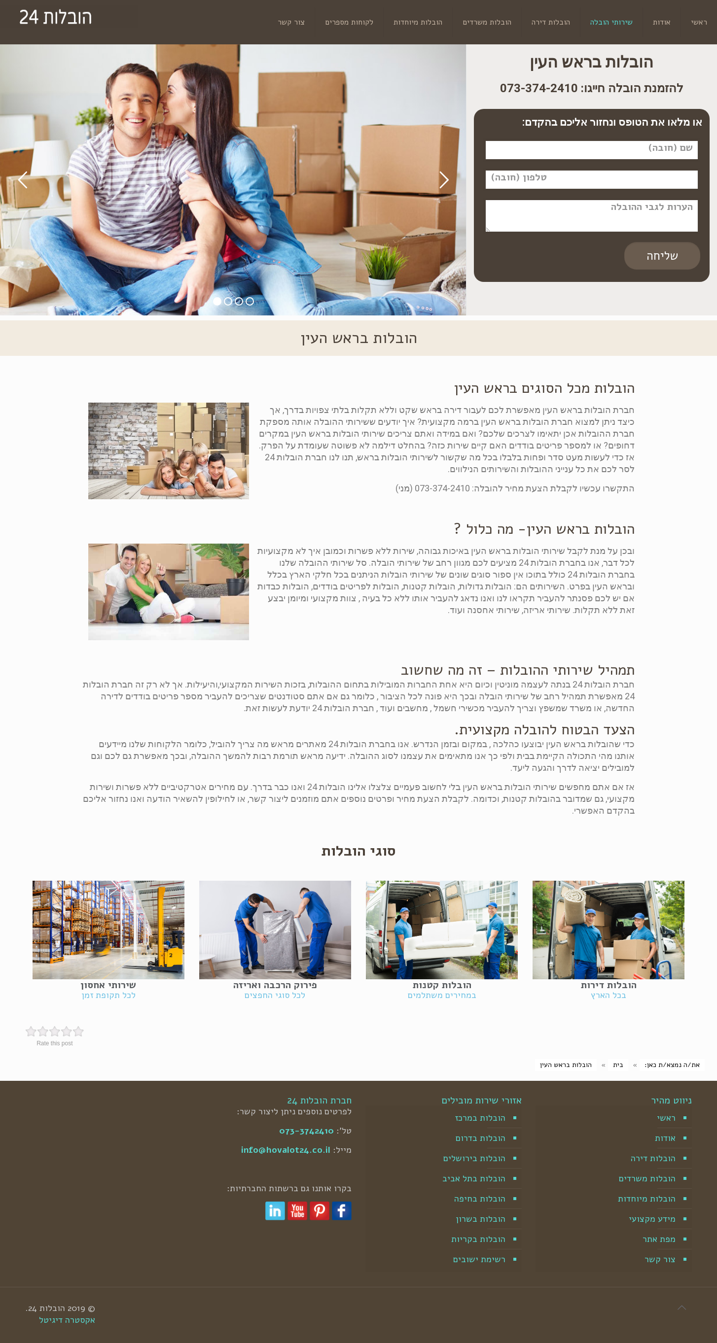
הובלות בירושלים (474, 1158)
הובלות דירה (653, 1158)
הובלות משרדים (647, 1178)
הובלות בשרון (480, 1219)
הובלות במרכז (480, 1118)
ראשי (666, 1118)
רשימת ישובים (479, 1259)
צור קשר (660, 1259)
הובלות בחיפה (479, 1199)
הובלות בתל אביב (473, 1178)
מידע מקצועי (652, 1219)
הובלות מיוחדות (647, 1199)
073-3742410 (306, 1130)
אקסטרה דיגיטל (67, 1320)
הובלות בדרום (480, 1138)
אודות (665, 1138)
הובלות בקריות (478, 1239)
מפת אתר (659, 1239)
